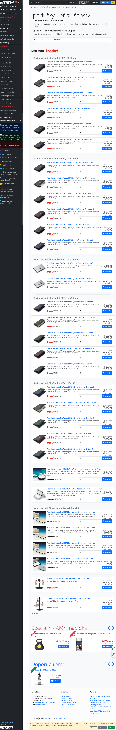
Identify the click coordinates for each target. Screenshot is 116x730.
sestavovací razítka (14, 81)
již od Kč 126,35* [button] (107, 366)
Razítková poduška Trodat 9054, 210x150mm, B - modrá (70, 387)
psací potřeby (17, 43)
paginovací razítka (14, 88)
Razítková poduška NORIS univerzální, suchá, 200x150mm (71, 527)
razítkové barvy (13, 99)
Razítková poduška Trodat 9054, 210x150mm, (57, 383)
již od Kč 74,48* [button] (107, 64)
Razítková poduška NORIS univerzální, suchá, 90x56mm (70, 558)
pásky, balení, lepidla (14, 35)
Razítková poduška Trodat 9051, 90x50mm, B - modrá (69, 61)
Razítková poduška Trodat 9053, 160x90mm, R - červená (70, 348)
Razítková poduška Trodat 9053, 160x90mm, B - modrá (70, 302)
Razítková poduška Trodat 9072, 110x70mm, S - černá (69, 278)
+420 (13, 722)
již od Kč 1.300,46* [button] (107, 545)
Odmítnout (102, 728)
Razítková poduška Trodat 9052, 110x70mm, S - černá (69, 224)
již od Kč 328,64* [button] (107, 601)
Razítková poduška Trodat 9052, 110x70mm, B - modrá (70, 162)
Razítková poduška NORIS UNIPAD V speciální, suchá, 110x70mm (74, 489)
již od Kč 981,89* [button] (107, 530)
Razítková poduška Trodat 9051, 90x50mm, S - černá (69, 124)
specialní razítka (13, 85)
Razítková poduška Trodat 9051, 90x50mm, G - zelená (69, 92)
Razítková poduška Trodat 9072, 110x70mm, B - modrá (70, 263)
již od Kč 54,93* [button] (107, 561)
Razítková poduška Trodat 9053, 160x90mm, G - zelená (70, 333)
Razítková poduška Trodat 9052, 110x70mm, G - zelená (70, 193)
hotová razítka (12, 77)
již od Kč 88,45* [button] (107, 165)
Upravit (93, 728)
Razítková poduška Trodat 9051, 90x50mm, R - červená (70, 108)
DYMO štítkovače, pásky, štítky (100, 700)
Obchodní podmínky (67, 698)
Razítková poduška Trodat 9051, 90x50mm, (55, 57)
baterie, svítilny (12, 21)
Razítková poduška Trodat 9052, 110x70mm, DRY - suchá (71, 178)
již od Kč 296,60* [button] (107, 491)
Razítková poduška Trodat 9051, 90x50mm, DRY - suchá (70, 77)
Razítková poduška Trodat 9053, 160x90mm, (56, 297)
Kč (71, 2)
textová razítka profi (14, 74)
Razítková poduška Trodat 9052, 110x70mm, (56, 158)
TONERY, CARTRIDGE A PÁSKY (17, 14)
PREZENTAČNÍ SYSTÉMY (17, 121)
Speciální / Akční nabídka (59, 627)
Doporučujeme (48, 664)
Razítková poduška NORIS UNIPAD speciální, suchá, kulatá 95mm (74, 469)
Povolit (111, 728)
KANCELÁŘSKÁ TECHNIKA (17, 10)
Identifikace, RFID (95, 711)
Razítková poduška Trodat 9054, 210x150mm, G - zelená (70, 418)
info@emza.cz (12, 724)
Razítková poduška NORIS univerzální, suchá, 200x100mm (71, 512)
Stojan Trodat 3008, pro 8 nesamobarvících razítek (68, 578)
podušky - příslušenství (15, 107)
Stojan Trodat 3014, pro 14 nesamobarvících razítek (68, 598)
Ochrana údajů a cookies (69, 702)
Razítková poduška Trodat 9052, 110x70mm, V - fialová (70, 240)
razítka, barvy (17, 46)
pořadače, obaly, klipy (14, 39)
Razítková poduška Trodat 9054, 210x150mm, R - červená (71, 433)
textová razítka (13, 70)
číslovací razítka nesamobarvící (13, 62)
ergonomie (10, 32)
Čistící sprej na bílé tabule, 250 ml (44, 670)
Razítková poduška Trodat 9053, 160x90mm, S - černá (69, 364)
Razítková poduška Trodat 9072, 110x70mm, (56, 259)
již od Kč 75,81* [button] (107, 227)
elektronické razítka (14, 92)
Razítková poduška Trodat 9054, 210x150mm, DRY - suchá (71, 402)
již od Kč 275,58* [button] (107, 389)
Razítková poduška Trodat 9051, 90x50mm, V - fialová (69, 139)
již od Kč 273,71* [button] (107, 581)
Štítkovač (16, 145)
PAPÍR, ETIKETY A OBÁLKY (17, 6)
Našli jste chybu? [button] (61, 718)
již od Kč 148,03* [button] (107, 304)
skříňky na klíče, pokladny (15, 110)
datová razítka (12, 50)
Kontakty (52, 702)
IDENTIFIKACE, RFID (17, 114)
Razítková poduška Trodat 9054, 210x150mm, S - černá (70, 449)
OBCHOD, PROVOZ (17, 117)
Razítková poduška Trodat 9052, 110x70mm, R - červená (70, 209)
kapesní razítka (13, 67)
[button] (110, 43)
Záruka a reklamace (67, 705)
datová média (17, 28)
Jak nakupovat (65, 696)
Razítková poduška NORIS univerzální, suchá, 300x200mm (71, 543)
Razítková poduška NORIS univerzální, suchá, (56, 508)
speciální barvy (13, 103)
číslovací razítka (13, 57)
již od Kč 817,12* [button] (107, 514)
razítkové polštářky (14, 96)
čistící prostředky (12, 24)
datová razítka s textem (15, 54)
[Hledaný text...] (51, 2)
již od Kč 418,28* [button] (107, 471)
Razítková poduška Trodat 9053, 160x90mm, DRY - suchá (71, 317)
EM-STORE (47, 718)
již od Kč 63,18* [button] (107, 126)
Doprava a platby (66, 700)
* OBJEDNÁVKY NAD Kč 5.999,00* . (16, 137)
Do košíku (63, 647)
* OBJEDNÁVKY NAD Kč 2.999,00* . (16, 127)
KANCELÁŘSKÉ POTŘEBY (17, 17)
